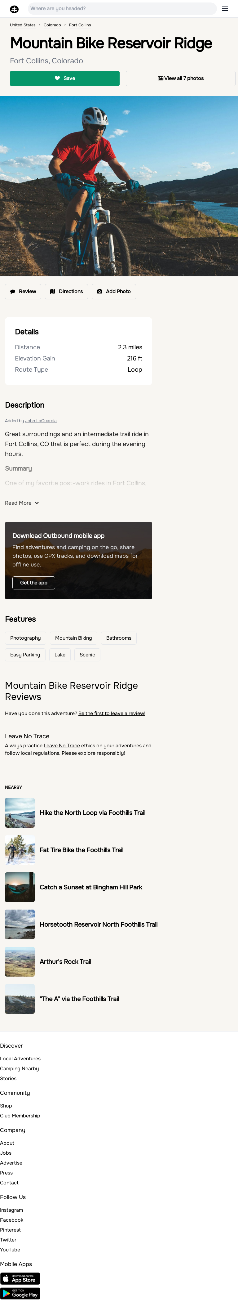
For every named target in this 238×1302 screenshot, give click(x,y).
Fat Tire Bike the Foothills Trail (81, 850)
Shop (6, 1106)
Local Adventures (20, 1058)
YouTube (10, 1249)
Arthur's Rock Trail (65, 962)
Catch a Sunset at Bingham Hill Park (91, 887)
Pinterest (10, 1230)
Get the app (33, 582)
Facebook (11, 1220)
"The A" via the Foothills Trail (79, 999)
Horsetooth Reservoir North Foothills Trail (98, 924)
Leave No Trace (62, 745)
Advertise (11, 1163)
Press (6, 1173)
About (7, 1143)
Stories (8, 1078)
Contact (9, 1182)
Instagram (11, 1210)
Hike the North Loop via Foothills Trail (92, 813)
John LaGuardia (41, 420)
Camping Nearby (19, 1068)
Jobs (5, 1153)
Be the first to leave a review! (111, 713)
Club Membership (20, 1115)
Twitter (8, 1240)
